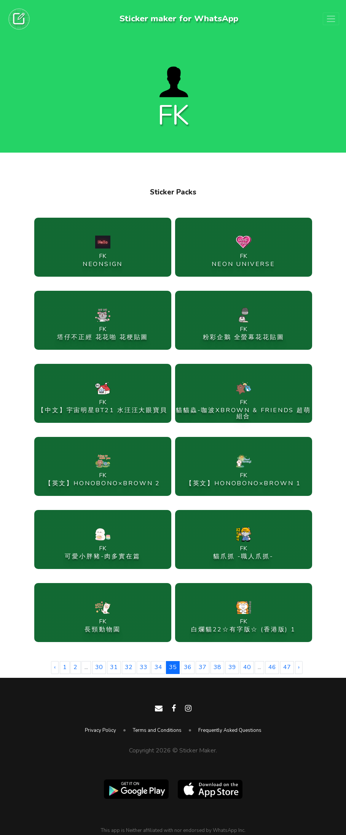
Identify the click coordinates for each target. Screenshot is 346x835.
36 (187, 667)
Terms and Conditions (157, 730)
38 (217, 667)
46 (272, 667)
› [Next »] (299, 667)
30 (99, 667)
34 (158, 667)
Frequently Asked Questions (229, 730)
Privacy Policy (100, 730)
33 (143, 667)
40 (247, 667)
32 (128, 667)
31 (114, 667)
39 (232, 667)
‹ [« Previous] (55, 667)
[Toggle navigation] (331, 19)
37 (202, 667)
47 (287, 667)
